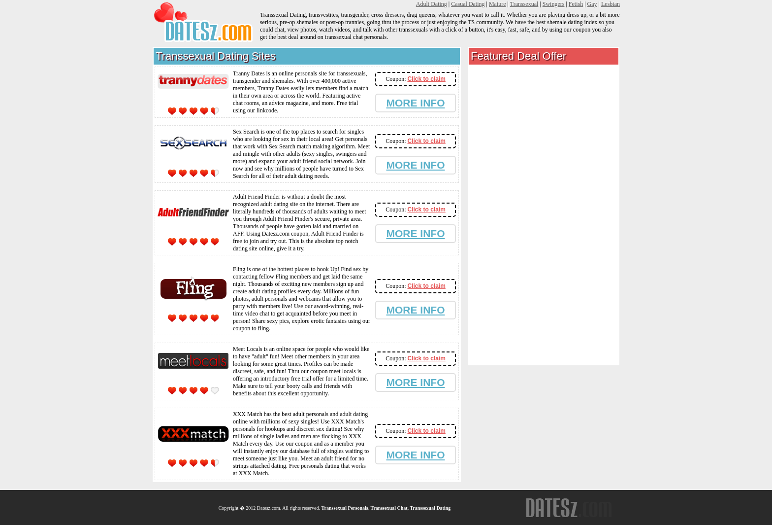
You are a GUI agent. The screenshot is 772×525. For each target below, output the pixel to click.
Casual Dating (467, 3)
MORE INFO (415, 102)
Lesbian (610, 3)
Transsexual (524, 3)
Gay (592, 3)
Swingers (554, 3)
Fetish (576, 3)
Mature (497, 3)
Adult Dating (431, 3)
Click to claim (426, 78)
